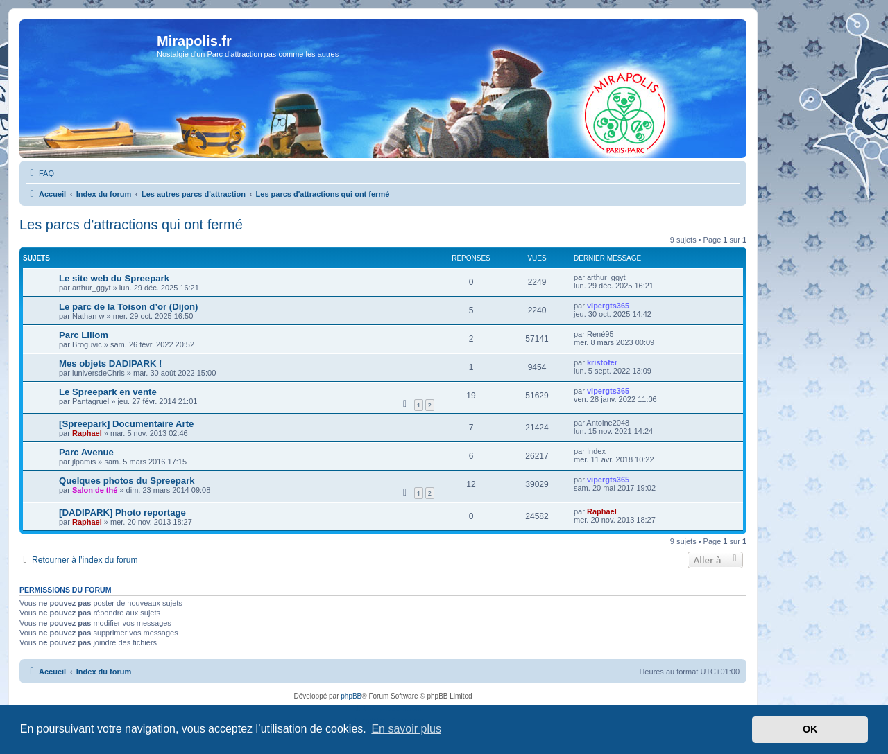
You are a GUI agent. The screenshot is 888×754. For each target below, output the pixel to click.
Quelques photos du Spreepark (127, 480)
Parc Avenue (86, 452)
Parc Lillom (83, 335)
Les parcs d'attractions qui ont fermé (131, 224)
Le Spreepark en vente (108, 392)
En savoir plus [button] (406, 729)
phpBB (351, 696)
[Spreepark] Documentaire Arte (126, 424)
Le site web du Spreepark (114, 278)
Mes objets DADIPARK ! (110, 363)
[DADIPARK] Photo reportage (122, 512)
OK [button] (810, 729)
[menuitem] (40, 173)
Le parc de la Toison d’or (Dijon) (128, 306)
